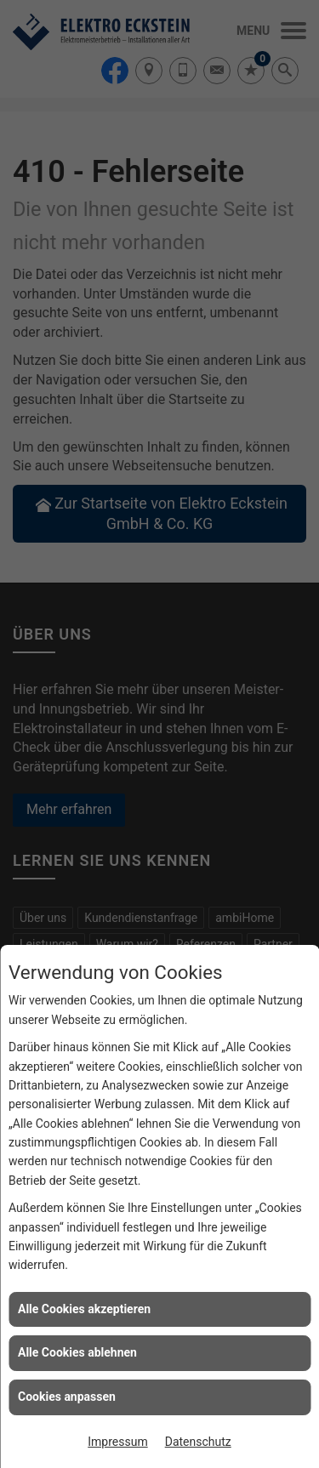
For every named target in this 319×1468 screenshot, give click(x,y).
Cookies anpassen (67, 1396)
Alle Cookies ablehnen (77, 1352)
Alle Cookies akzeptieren (84, 1309)
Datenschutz (198, 1441)
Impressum (117, 1441)
